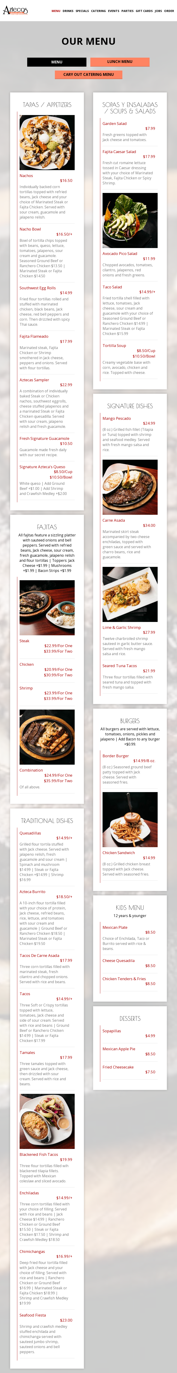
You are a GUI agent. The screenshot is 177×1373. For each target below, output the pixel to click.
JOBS (157, 11)
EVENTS (113, 11)
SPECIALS (81, 11)
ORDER (169, 11)
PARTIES (127, 11)
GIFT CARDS (143, 11)
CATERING (98, 11)
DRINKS (67, 11)
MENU (55, 11)
